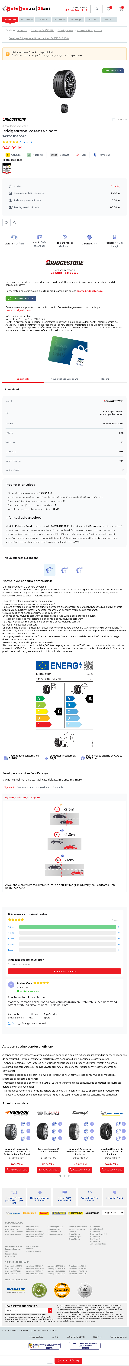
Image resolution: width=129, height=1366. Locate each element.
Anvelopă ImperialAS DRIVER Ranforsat (48, 1150)
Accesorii (60, 19)
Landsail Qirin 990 (55, 1227)
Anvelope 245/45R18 (56, 1271)
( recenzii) (25, 142)
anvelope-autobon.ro (19, 1330)
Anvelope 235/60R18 (56, 1269)
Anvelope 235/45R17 (34, 1266)
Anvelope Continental (14, 1232)
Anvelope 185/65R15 (13, 1274)
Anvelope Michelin (12, 1227)
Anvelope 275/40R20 (78, 1269)
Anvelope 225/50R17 (35, 1269)
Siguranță (9, 787)
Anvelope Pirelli (11, 1229)
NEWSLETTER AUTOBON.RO (21, 1306)
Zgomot (59, 155)
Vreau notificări (37, 1337)
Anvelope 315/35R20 (78, 1274)
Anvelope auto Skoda (35, 1237)
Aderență (35, 155)
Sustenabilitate (25, 787)
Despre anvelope (33, 1251)
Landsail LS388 (54, 1232)
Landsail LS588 (54, 1229)
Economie (57, 787)
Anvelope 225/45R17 (13, 1269)
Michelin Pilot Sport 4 (78, 1227)
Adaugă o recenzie (66, 971)
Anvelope (10, 19)
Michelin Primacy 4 (77, 1229)
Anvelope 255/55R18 (56, 1266)
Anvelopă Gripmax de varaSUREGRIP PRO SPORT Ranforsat (80, 1151)
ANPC (55, 1337)
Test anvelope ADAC (13, 1246)
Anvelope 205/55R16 (13, 1266)
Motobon (27, 19)
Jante (43, 19)
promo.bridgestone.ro (90, 291)
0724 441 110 (76, 10)
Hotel (92, 19)
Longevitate (42, 787)
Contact (109, 19)
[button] (60, 1176)
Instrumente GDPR (76, 1337)
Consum (13, 155)
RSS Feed (97, 1337)
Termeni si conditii (118, 1337)
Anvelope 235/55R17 (34, 1271)
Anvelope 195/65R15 (13, 1271)
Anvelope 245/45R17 (34, 1274)
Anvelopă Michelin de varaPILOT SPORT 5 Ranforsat (112, 1151)
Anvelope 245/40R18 (56, 1274)
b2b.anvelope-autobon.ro (45, 1330)
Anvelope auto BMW (35, 1234)
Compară (121, 119)
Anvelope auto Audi (34, 1232)
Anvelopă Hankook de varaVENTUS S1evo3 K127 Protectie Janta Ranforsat (17, 1151)
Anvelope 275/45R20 (78, 1271)
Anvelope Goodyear (13, 1234)
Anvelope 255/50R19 (77, 1266)
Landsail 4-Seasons (56, 1234)
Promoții (76, 19)
